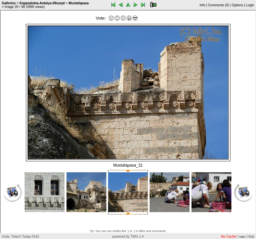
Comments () (218, 5)
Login (250, 5)
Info (202, 5)
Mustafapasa (78, 3)
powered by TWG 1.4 (128, 236)
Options (237, 5)
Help (250, 236)
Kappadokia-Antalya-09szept (42, 3)
